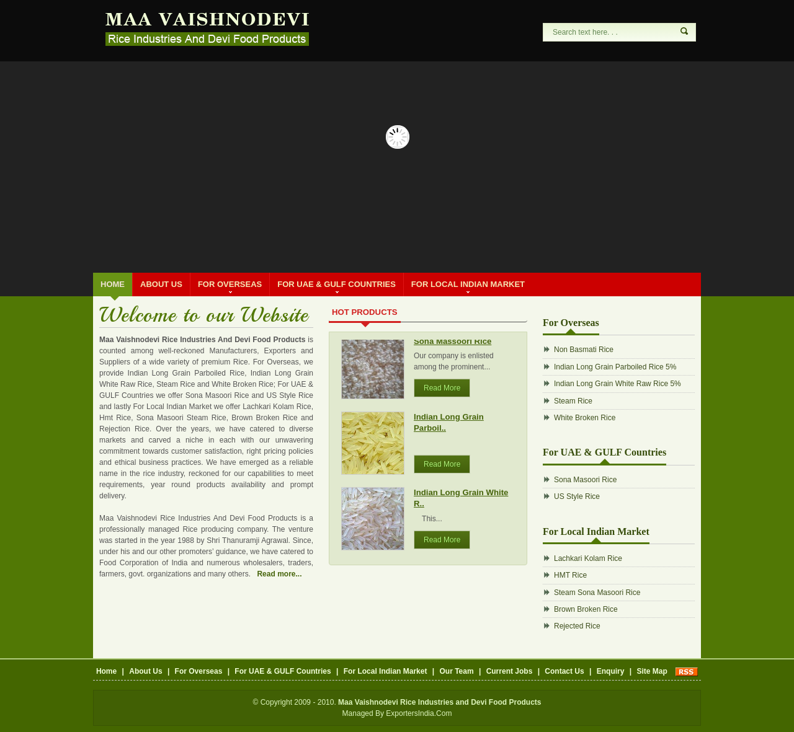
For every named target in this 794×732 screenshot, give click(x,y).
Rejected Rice (577, 626)
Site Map (651, 671)
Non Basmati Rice (583, 349)
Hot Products (365, 312)
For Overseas (230, 286)
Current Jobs (509, 671)
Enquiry (611, 671)
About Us (161, 284)
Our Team (456, 671)
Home (112, 284)
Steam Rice (573, 401)
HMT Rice (570, 575)
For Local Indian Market (468, 286)
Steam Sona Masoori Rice (597, 592)
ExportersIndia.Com (419, 713)
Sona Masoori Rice (585, 479)
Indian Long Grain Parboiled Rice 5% (615, 367)
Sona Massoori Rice (452, 345)
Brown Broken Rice (586, 609)
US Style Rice (577, 496)
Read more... (279, 574)
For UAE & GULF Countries (336, 286)
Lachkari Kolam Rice (588, 558)
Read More (442, 391)
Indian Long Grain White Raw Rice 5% (617, 383)
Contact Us (564, 671)
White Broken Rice (584, 417)
